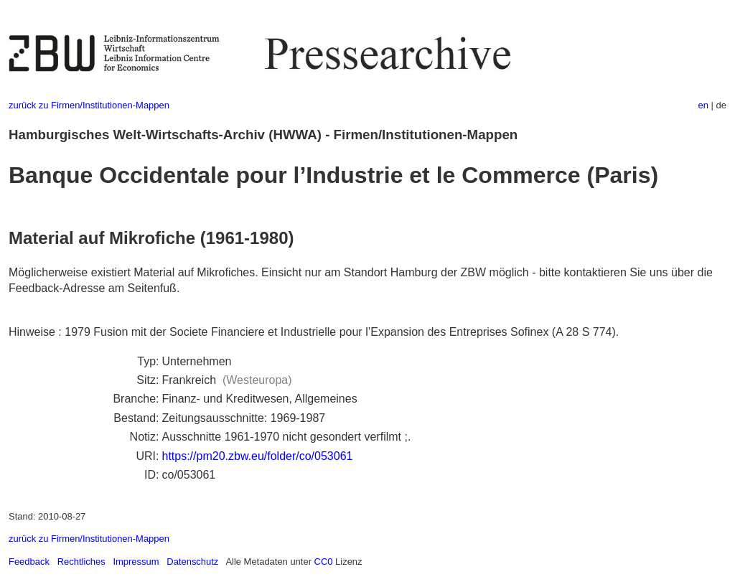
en (703, 105)
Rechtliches (81, 561)
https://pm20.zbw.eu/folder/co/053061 (256, 456)
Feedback (29, 561)
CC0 (323, 561)
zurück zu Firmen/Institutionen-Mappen (89, 105)
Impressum (136, 561)
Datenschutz (192, 561)
